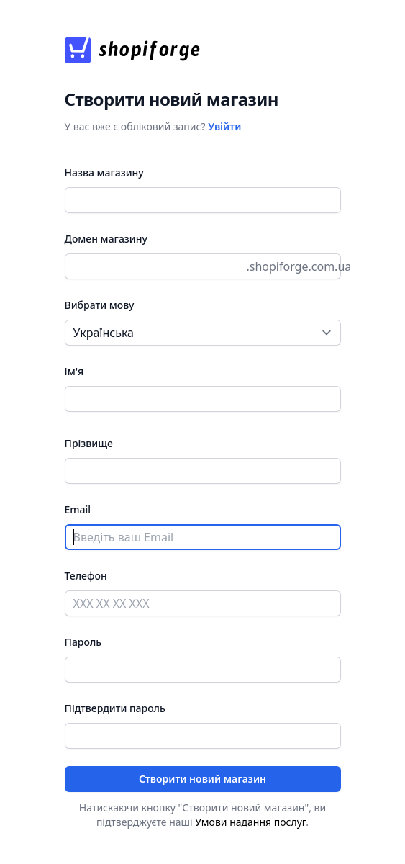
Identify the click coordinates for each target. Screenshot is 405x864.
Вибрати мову (100, 305)
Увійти (224, 126)
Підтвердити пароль (115, 708)
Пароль (83, 642)
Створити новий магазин (202, 779)
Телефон (86, 575)
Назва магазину (104, 172)
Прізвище (89, 443)
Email (78, 509)
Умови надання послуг (250, 822)
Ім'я (74, 371)
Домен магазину (106, 239)
